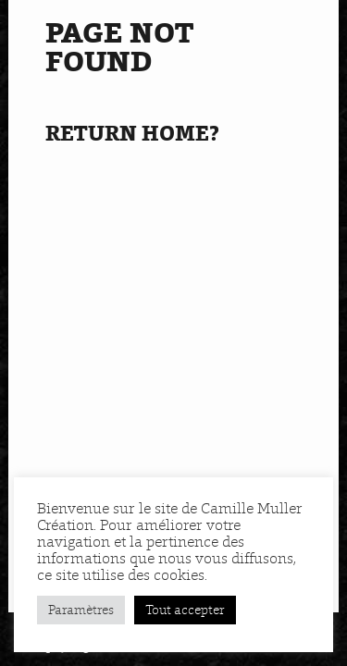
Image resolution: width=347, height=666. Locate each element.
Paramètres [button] (81, 610)
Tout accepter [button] (185, 610)
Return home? (132, 133)
